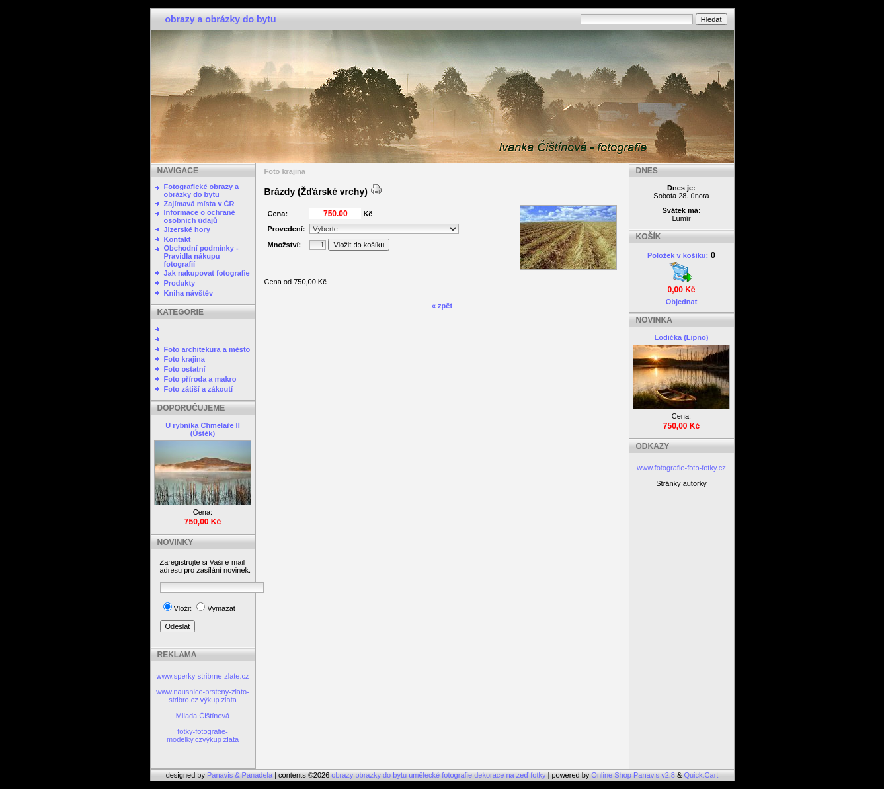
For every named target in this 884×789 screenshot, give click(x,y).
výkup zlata (218, 700)
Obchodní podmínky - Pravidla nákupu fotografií (201, 256)
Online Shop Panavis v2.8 (633, 775)
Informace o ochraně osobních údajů (199, 216)
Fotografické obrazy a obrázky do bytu (201, 190)
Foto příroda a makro (200, 379)
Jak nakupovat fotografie (207, 273)
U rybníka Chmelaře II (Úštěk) (202, 429)
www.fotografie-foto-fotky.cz (681, 468)
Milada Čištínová (202, 716)
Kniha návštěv (189, 293)
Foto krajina (184, 359)
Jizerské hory (187, 229)
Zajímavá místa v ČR (199, 204)
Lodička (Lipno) (682, 337)
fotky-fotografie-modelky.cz (197, 735)
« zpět (442, 306)
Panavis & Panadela (240, 775)
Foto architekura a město (207, 349)
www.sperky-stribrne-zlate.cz (203, 676)
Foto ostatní (185, 369)
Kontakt (177, 239)
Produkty (180, 283)
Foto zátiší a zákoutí (198, 389)
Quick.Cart (701, 775)
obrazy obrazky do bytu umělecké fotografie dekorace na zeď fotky (439, 775)
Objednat (682, 302)
